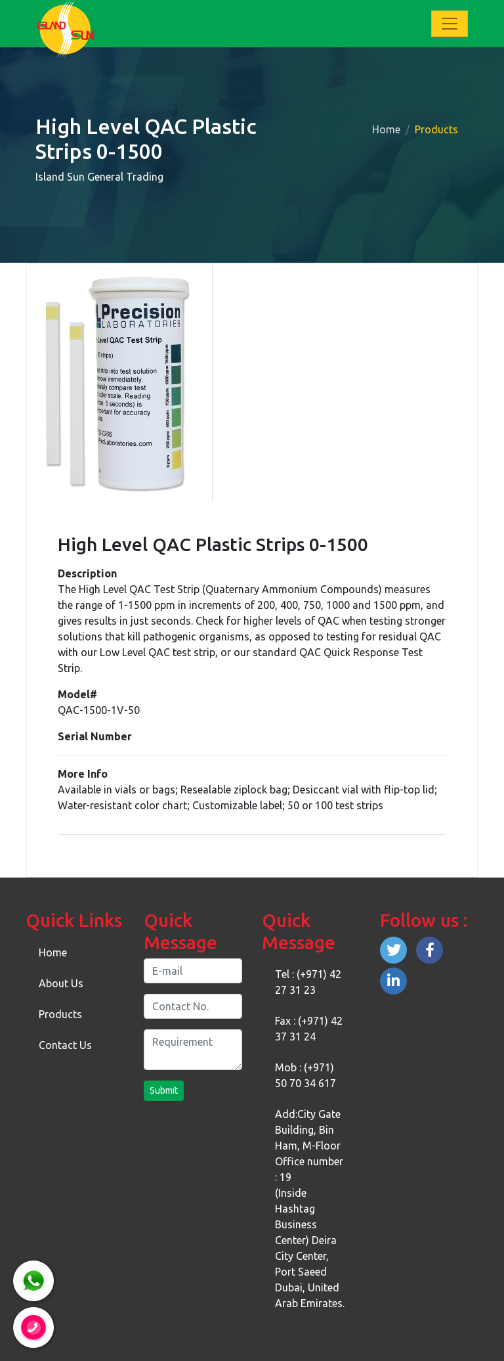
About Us (61, 983)
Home (386, 129)
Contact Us (65, 1045)
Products (60, 1014)
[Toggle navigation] (449, 24)
